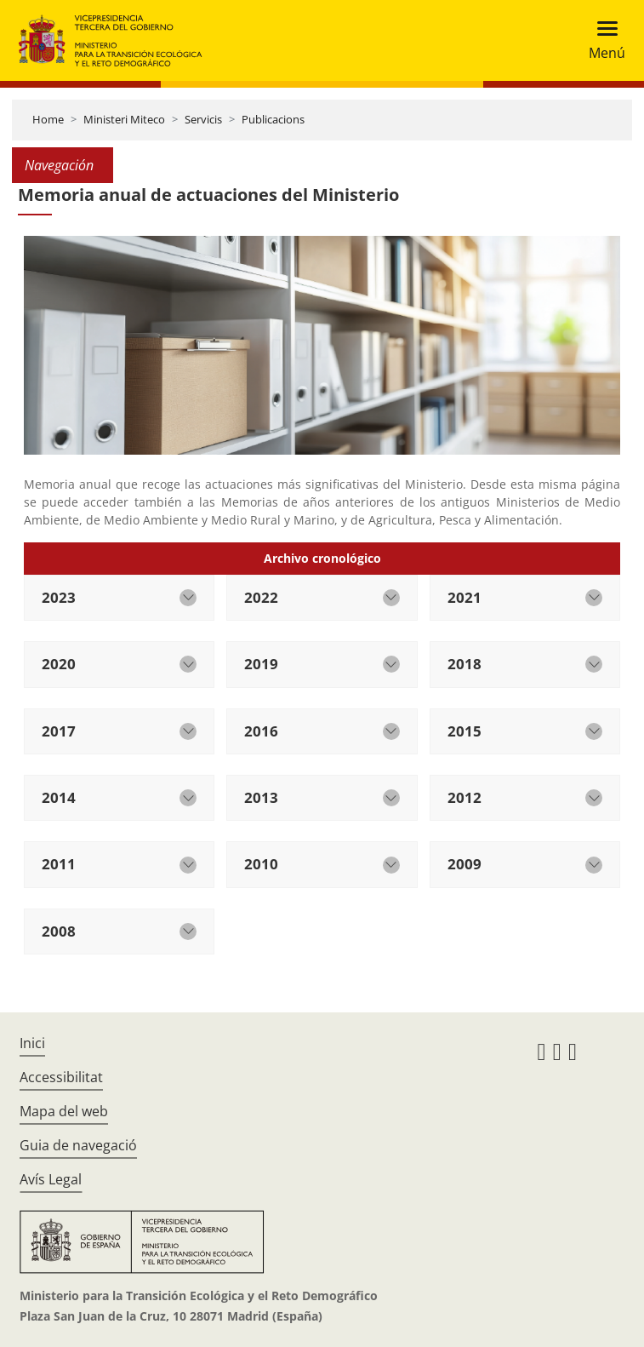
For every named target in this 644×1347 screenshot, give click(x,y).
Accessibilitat (61, 1077)
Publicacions (273, 119)
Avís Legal (51, 1179)
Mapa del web (64, 1111)
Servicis (203, 119)
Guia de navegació (78, 1145)
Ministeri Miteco (124, 119)
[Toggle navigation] (602, 40)
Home (48, 119)
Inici (32, 1043)
